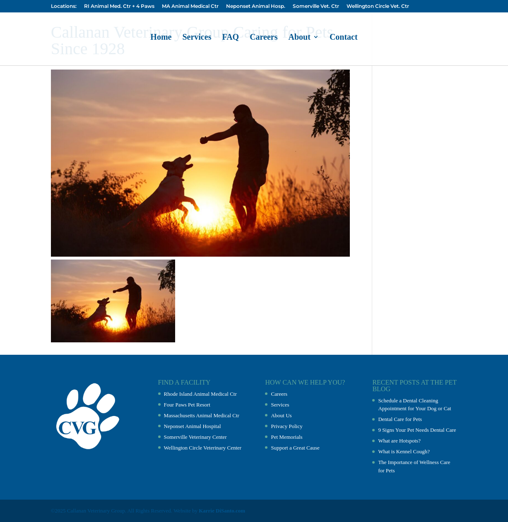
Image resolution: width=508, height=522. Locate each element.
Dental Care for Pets (400, 419)
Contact (344, 37)
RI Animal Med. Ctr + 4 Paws (119, 6)
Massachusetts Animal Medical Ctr (201, 415)
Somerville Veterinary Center (195, 437)
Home (160, 37)
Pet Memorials (286, 437)
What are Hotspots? (399, 441)
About (300, 37)
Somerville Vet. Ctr (316, 6)
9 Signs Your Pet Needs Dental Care (417, 430)
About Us (281, 415)
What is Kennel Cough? (404, 451)
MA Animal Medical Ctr (190, 6)
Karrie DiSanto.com (222, 511)
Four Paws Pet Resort (187, 405)
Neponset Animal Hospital (192, 426)
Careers (263, 37)
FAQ (230, 37)
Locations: (64, 6)
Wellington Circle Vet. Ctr (378, 6)
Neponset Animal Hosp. (255, 6)
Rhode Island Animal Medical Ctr (200, 394)
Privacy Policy (286, 426)
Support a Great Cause (295, 448)
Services (196, 37)
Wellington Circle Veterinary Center (203, 448)
